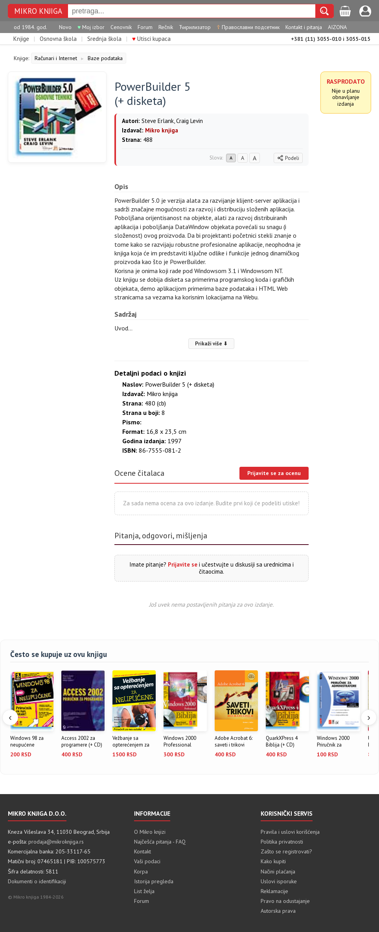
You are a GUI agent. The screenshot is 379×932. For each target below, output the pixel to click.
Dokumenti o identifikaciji (37, 881)
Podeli (288, 158)
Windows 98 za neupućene (27, 741)
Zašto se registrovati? (286, 851)
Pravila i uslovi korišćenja (290, 831)
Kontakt (142, 851)
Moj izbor (91, 27)
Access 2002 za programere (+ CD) (81, 741)
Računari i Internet (56, 58)
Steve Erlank (158, 121)
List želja (144, 891)
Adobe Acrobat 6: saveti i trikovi (233, 741)
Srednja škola (104, 39)
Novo (65, 27)
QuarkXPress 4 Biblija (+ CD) (282, 741)
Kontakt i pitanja (303, 27)
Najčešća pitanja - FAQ (160, 841)
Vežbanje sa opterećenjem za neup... (130, 742)
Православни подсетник (248, 27)
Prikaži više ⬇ (211, 343)
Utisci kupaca (151, 39)
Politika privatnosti (282, 841)
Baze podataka (105, 58)
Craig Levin (189, 121)
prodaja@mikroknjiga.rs (56, 841)
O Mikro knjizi (150, 831)
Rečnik (165, 27)
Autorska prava (278, 910)
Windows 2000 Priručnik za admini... (333, 742)
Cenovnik (121, 27)
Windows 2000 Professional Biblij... (180, 742)
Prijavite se (182, 564)
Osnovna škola (58, 39)
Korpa (141, 871)
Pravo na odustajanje (285, 900)
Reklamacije (274, 891)
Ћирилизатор (195, 27)
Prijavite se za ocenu (274, 473)
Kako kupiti (273, 861)
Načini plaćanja (278, 871)
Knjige (21, 39)
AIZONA (337, 27)
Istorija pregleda (153, 881)
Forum (145, 27)
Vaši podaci (147, 861)
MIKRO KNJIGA (38, 11)
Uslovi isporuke (279, 881)
